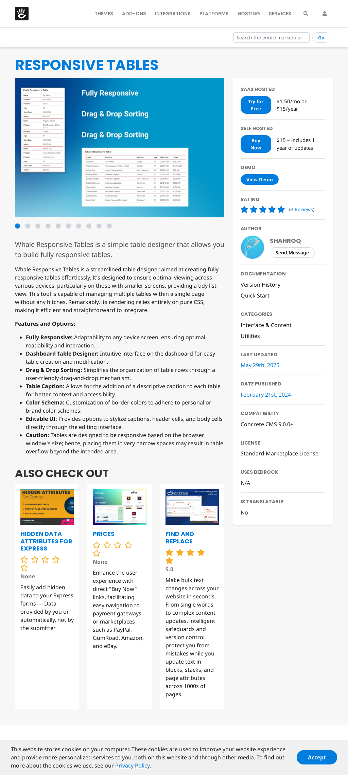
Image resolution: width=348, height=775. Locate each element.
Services (280, 13)
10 (109, 226)
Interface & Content (266, 325)
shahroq (285, 240)
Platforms (214, 13)
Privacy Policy (132, 768)
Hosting (249, 13)
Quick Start (255, 295)
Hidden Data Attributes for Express (46, 541)
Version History (260, 284)
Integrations (173, 13)
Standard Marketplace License (279, 453)
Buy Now (255, 144)
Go (321, 37)
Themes (103, 13)
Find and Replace (180, 537)
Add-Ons (134, 13)
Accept (317, 760)
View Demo (259, 179)
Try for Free (255, 105)
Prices (104, 533)
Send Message (292, 252)
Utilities (250, 336)
